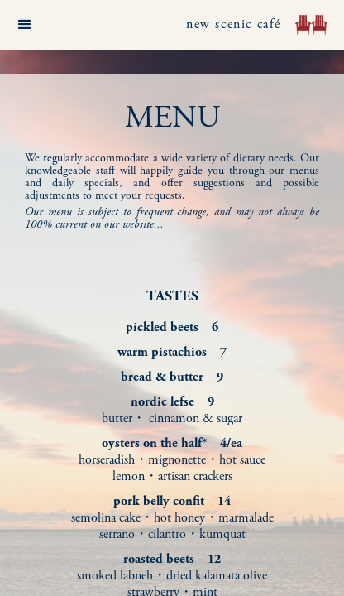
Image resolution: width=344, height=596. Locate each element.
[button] (25, 25)
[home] (307, 25)
